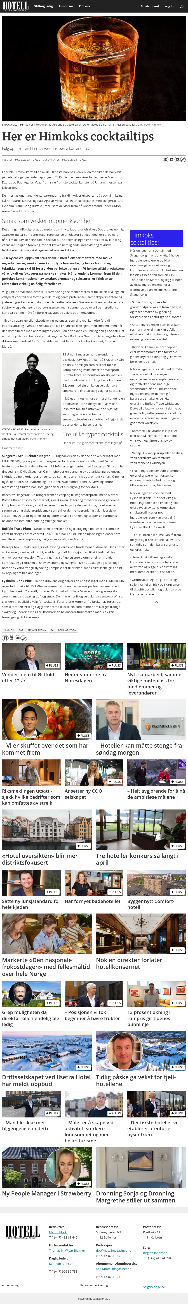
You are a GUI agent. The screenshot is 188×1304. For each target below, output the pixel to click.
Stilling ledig (43, 6)
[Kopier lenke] (183, 159)
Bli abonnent (150, 6)
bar (21, 630)
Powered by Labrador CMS (94, 1298)
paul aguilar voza (63, 630)
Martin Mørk (58, 1232)
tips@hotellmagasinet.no (113, 1250)
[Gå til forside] (16, 6)
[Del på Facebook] (165, 159)
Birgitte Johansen (155, 1253)
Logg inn (169, 6)
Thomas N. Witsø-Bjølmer (67, 1250)
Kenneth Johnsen (61, 1263)
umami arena (37, 630)
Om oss (84, 6)
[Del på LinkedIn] (171, 159)
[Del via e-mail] (177, 159)
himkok (9, 630)
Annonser (65, 6)
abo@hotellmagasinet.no (113, 1269)
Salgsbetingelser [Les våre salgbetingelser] (154, 1287)
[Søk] (181, 6)
